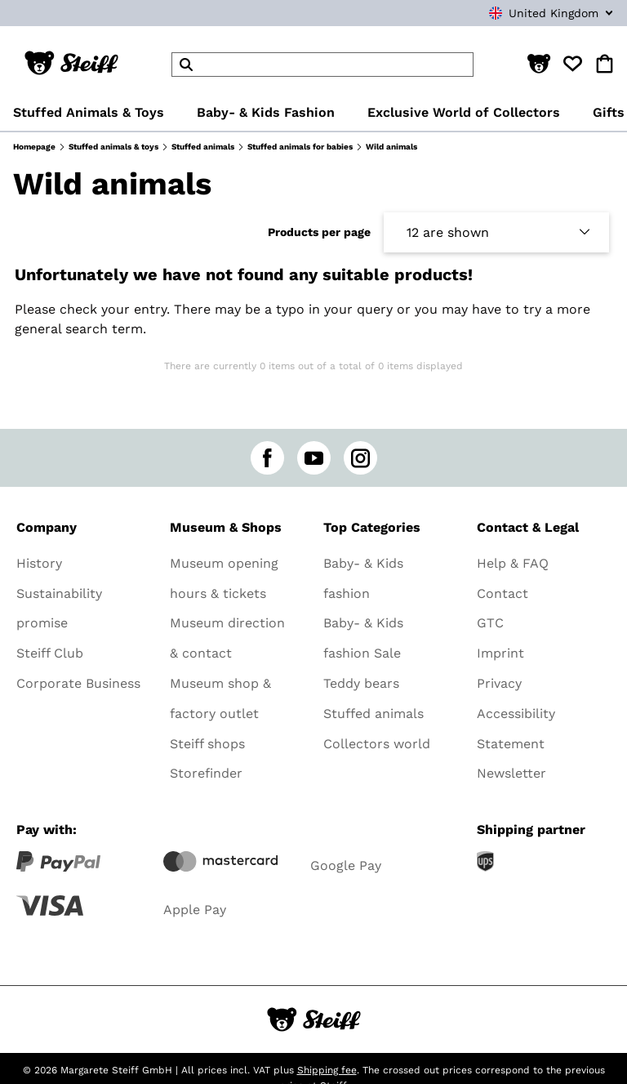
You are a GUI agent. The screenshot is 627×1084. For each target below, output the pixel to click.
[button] (538, 64)
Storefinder (206, 773)
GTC (490, 623)
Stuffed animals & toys (113, 146)
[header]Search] (322, 64)
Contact (502, 593)
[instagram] (360, 458)
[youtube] (314, 458)
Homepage (34, 146)
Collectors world (376, 744)
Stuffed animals (202, 146)
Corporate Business (78, 683)
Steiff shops (207, 744)
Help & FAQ (513, 563)
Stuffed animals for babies (300, 146)
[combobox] (526, 13)
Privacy (499, 683)
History (39, 563)
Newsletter (511, 773)
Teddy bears (361, 683)
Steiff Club (49, 653)
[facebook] (267, 458)
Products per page (319, 232)
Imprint (500, 653)
